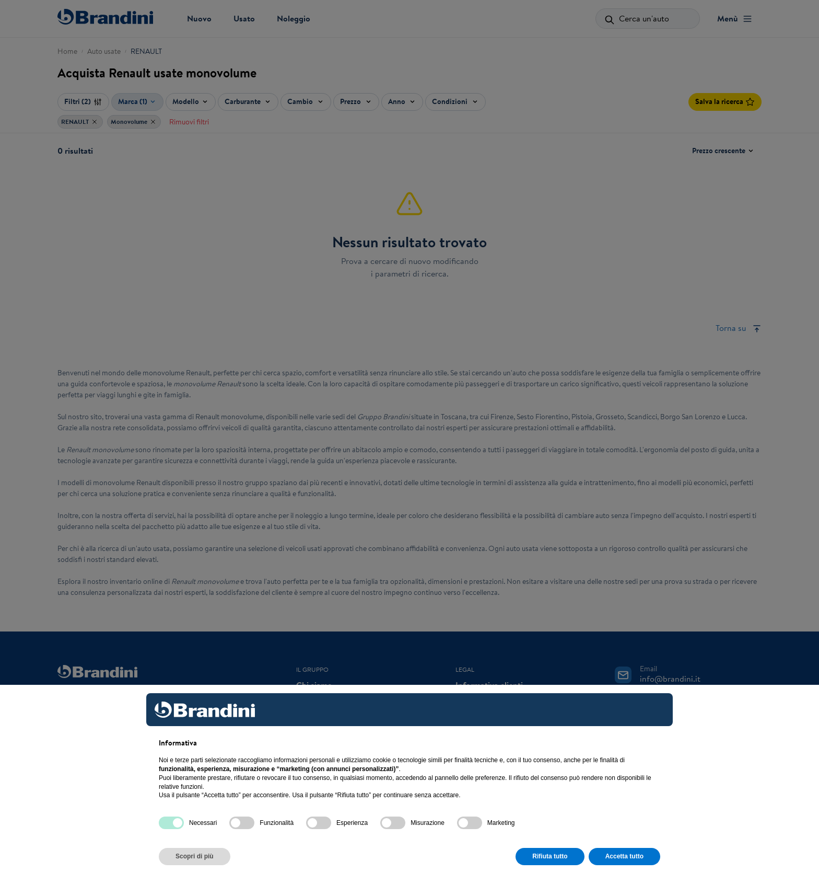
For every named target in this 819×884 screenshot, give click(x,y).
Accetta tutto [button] (624, 856)
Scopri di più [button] (195, 856)
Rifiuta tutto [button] (549, 856)
